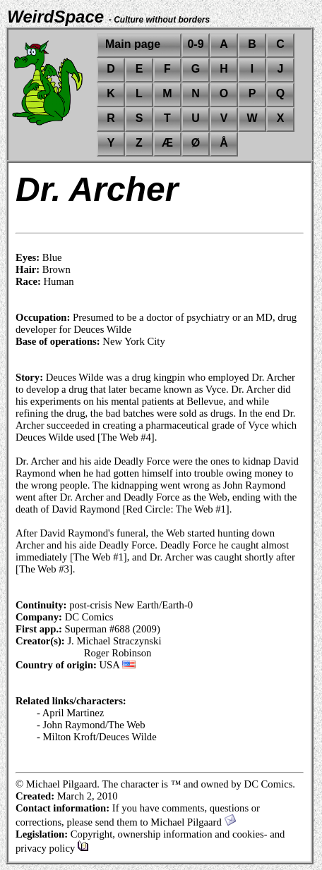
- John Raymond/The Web (91, 724)
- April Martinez (70, 712)
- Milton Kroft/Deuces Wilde (97, 736)
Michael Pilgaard (192, 822)
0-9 (195, 44)
